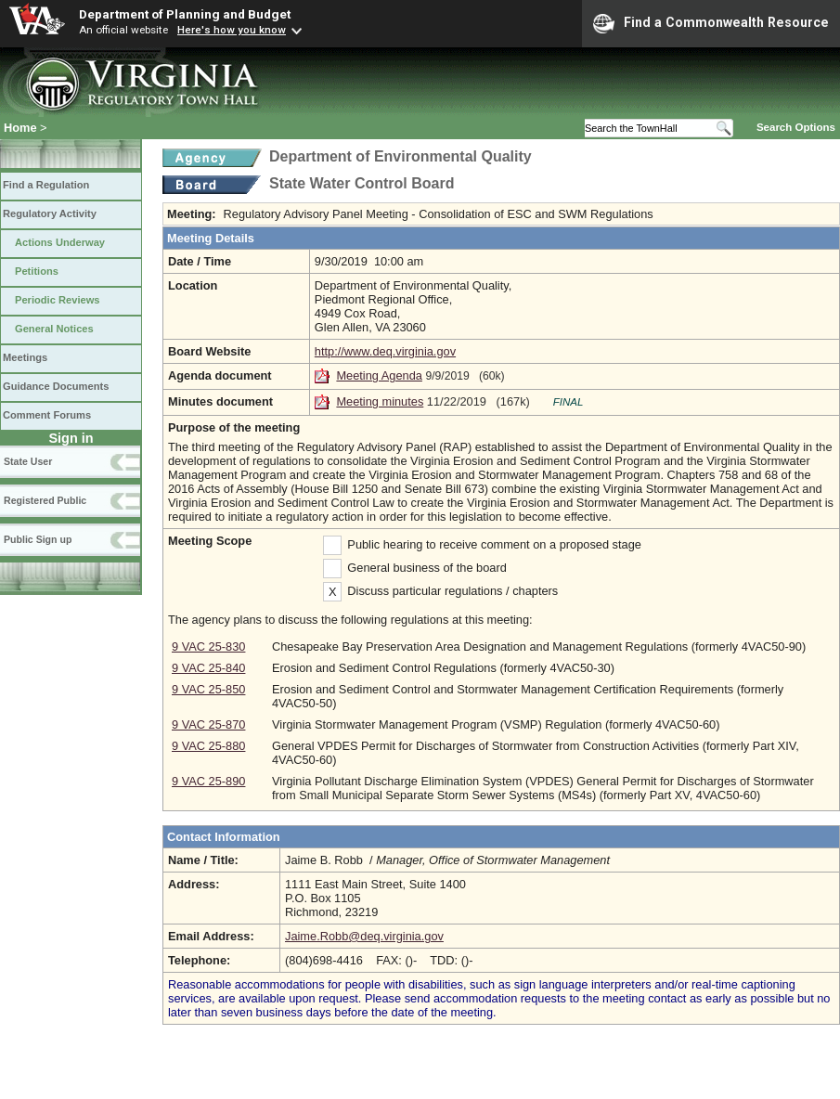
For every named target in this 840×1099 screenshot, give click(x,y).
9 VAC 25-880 (208, 746)
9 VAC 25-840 (208, 668)
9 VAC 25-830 (208, 646)
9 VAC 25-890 (208, 781)
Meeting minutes (379, 401)
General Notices (54, 328)
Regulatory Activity (50, 213)
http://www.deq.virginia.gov (385, 351)
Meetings (25, 357)
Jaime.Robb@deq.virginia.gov (364, 936)
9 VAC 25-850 (208, 689)
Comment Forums (47, 414)
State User (28, 461)
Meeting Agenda (379, 375)
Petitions (36, 271)
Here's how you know (231, 29)
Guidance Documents (56, 386)
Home (20, 128)
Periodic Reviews (57, 299)
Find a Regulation (46, 184)
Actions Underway (60, 242)
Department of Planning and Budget (185, 13)
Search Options (795, 127)
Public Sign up (37, 539)
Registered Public (45, 500)
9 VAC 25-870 (208, 724)
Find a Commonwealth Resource (711, 23)
